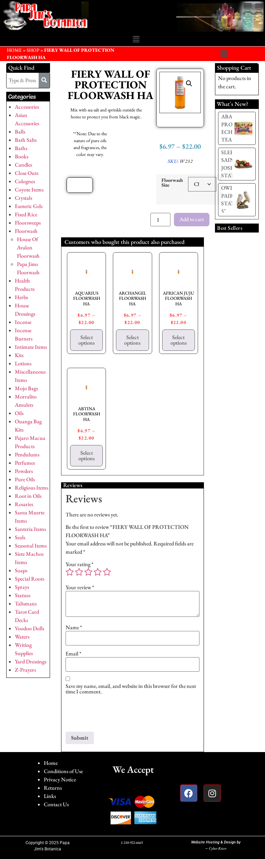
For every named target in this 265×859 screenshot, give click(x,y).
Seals (20, 537)
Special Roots (29, 578)
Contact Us (56, 804)
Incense (23, 322)
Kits (19, 355)
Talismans (26, 603)
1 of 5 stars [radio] (70, 572)
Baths (21, 148)
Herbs (21, 297)
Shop (33, 50)
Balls (20, 131)
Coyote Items (29, 189)
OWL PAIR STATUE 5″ (231, 199)
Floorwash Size (172, 183)
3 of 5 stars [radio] (88, 572)
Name (74, 627)
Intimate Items (31, 346)
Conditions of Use (63, 771)
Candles (23, 164)
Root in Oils (28, 496)
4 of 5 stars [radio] (98, 572)
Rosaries (24, 504)
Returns (53, 787)
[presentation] (118, 714)
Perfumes (25, 462)
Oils (19, 413)
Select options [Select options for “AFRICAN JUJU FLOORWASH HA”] (178, 340)
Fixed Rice (26, 214)
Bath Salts (26, 140)
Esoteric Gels (28, 206)
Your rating (80, 564)
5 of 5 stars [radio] (107, 572)
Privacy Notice (60, 779)
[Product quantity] (160, 219)
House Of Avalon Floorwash (28, 247)
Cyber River (217, 848)
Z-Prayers (25, 669)
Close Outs (26, 173)
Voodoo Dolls (29, 628)
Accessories (27, 106)
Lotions (23, 363)
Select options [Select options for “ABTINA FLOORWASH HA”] (86, 455)
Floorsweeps (28, 222)
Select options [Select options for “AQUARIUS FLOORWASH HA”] (86, 340)
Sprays (22, 587)
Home (51, 763)
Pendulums (27, 454)
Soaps (21, 570)
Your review (80, 587)
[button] (136, 39)
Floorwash (26, 231)
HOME (14, 50)
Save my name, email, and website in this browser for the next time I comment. (131, 688)
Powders (24, 471)
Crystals (23, 197)
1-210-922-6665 (132, 842)
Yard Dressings (30, 661)
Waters (22, 636)
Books (21, 156)
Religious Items (31, 487)
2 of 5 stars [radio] (79, 572)
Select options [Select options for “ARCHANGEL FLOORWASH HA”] (132, 340)
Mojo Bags (26, 388)
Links (50, 796)
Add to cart (191, 219)
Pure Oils (25, 479)
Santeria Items (30, 529)
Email (73, 653)
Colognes (25, 181)
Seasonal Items (31, 545)
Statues (22, 595)
